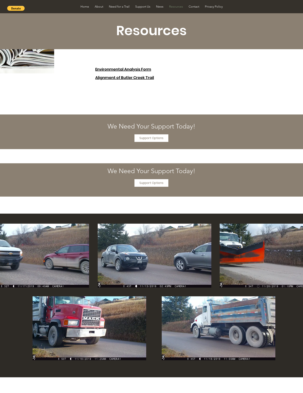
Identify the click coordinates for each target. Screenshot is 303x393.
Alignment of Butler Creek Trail (124, 77)
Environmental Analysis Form (123, 69)
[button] (16, 8)
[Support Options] (151, 138)
